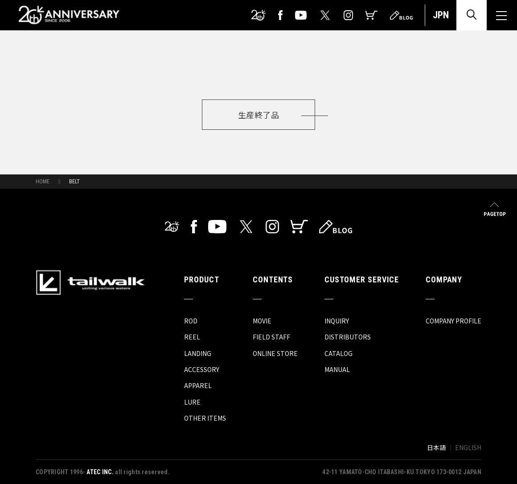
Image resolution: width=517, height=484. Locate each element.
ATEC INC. (100, 472)
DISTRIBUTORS (347, 336)
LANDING (197, 353)
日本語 (436, 447)
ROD (190, 320)
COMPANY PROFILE (453, 320)
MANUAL (337, 369)
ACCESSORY (201, 369)
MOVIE (262, 320)
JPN (441, 15)
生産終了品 (258, 114)
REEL (192, 336)
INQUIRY (336, 320)
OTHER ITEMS (205, 418)
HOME (42, 181)
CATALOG (338, 353)
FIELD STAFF (271, 336)
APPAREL (198, 385)
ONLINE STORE (275, 353)
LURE (192, 401)
